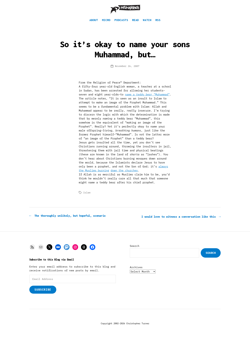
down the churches (124, 175)
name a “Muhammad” (147, 99)
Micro (106, 24)
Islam (86, 197)
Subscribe (42, 298)
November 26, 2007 (127, 70)
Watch (147, 24)
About (93, 24)
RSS (158, 24)
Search (134, 255)
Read (135, 24)
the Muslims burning (94, 175)
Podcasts (121, 24)
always (163, 171)
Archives (136, 276)
